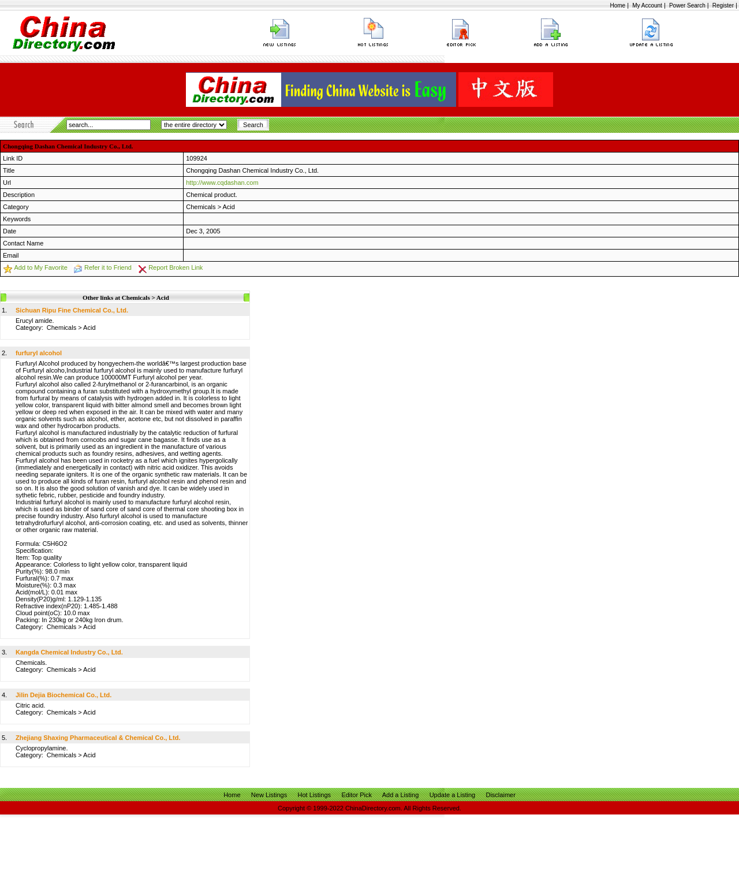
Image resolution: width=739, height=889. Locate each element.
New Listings (269, 794)
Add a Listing (400, 794)
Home (617, 5)
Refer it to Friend (108, 267)
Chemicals (200, 206)
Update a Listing (453, 794)
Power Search (687, 5)
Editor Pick (356, 794)
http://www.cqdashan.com (222, 182)
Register (723, 5)
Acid (229, 206)
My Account (647, 5)
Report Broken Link (175, 267)
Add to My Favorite (40, 267)
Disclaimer (500, 794)
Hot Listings (314, 794)
